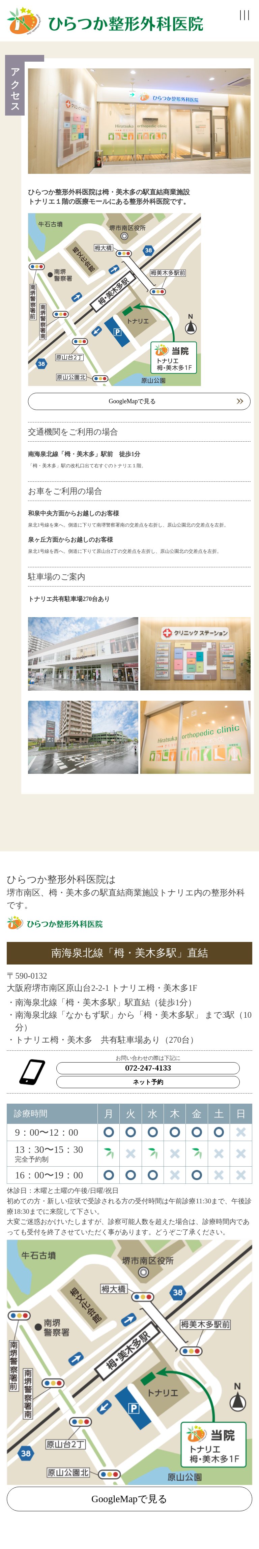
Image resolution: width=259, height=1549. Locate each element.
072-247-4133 (148, 1068)
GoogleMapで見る (132, 401)
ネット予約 (148, 1082)
